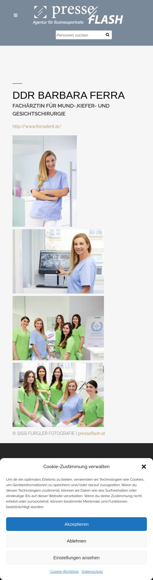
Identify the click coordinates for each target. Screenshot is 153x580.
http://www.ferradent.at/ (37, 126)
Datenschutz (92, 571)
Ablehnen (76, 540)
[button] (144, 467)
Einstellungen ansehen (76, 557)
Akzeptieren (76, 524)
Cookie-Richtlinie (64, 571)
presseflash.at (91, 433)
